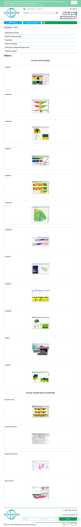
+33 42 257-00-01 (68, 14)
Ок (74, 2)
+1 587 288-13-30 (68, 12)
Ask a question (32, 22)
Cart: (74, 9)
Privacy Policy (33, 3)
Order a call (13, 22)
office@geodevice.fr (69, 18)
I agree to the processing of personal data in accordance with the (56, 522)
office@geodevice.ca (70, 16)
